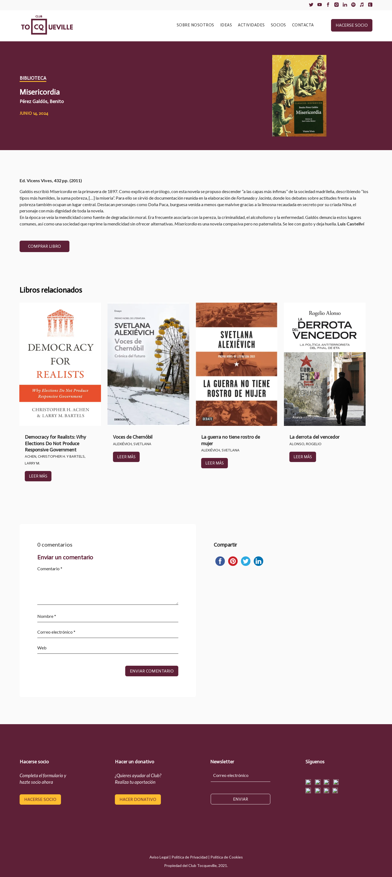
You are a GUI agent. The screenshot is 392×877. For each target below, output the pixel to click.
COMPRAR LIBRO (44, 246)
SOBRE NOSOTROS (195, 25)
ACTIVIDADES (251, 25)
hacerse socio (352, 25)
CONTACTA (303, 25)
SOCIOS (278, 25)
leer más (38, 476)
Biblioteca (33, 78)
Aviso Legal (159, 857)
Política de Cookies (226, 857)
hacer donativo (138, 799)
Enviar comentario (152, 671)
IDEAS (226, 25)
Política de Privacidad (189, 857)
